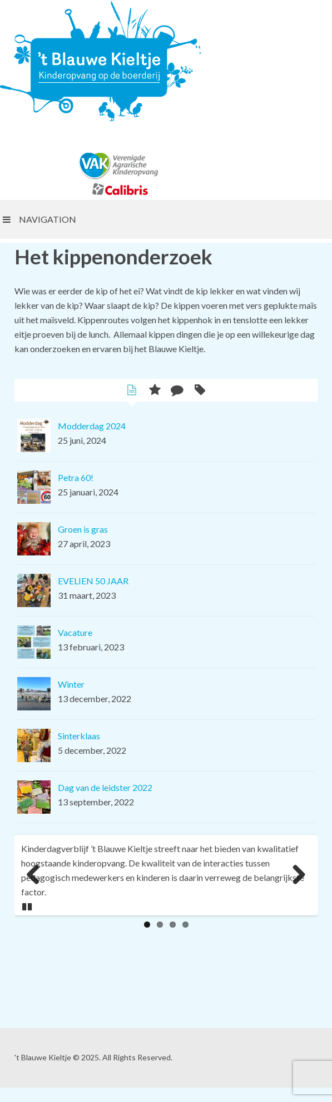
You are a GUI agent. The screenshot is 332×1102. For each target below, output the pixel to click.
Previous (33, 875)
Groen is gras (83, 529)
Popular (155, 391)
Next (299, 875)
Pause (27, 904)
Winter (71, 684)
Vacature (75, 632)
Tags (200, 391)
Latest (132, 391)
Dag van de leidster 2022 (105, 787)
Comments (177, 391)
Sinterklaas (79, 735)
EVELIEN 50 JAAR (93, 580)
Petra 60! (75, 477)
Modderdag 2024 (92, 425)
